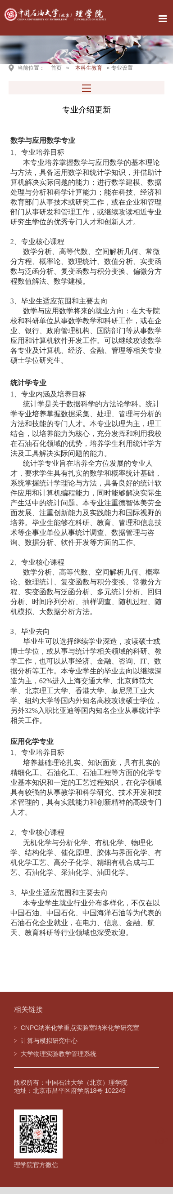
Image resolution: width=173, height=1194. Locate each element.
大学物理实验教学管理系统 (58, 1053)
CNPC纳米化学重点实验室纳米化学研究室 (80, 1027)
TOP (161, 1136)
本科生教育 (88, 68)
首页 (56, 68)
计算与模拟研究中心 (49, 1040)
